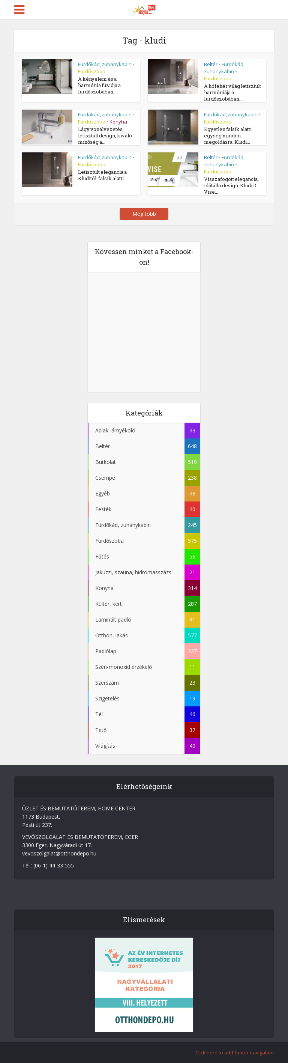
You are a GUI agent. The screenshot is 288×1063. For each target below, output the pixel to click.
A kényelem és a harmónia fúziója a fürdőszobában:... (99, 85)
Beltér (211, 64)
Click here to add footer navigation (234, 1052)
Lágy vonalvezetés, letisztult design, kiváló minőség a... (105, 135)
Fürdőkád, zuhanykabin (105, 64)
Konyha (118, 121)
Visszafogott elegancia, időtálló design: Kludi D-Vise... (231, 185)
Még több (144, 213)
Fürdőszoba (91, 71)
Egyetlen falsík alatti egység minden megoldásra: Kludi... (228, 135)
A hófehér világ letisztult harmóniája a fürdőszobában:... (232, 92)
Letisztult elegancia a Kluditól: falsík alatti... (102, 175)
